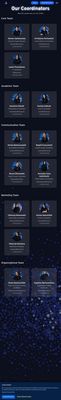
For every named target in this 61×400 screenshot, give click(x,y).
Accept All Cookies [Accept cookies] (8, 397)
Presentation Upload (47, 3)
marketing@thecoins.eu (17, 249)
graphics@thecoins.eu (44, 151)
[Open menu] (56, 2)
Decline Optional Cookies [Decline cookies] (24, 397)
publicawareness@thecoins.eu (16, 290)
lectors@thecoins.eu (44, 111)
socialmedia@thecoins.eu (17, 151)
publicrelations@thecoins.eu (44, 182)
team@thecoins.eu (44, 44)
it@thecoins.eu (17, 72)
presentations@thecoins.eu (16, 111)
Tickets (35, 3)
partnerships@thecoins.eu (16, 221)
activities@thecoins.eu (44, 290)
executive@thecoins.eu (16, 44)
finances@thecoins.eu (44, 221)
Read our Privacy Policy (8, 392)
